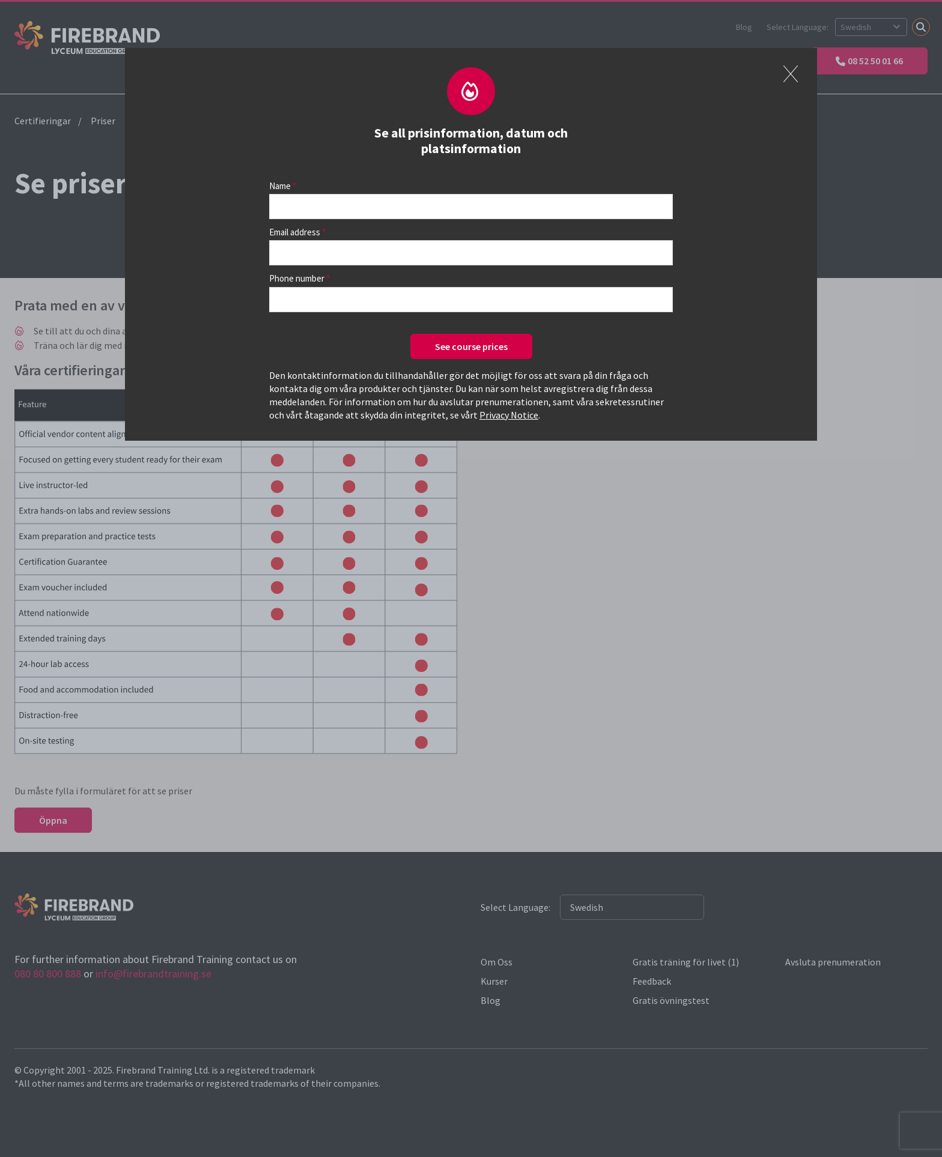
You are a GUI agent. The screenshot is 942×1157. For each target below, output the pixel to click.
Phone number (296, 278)
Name (280, 186)
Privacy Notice (508, 415)
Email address (294, 232)
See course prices (471, 346)
